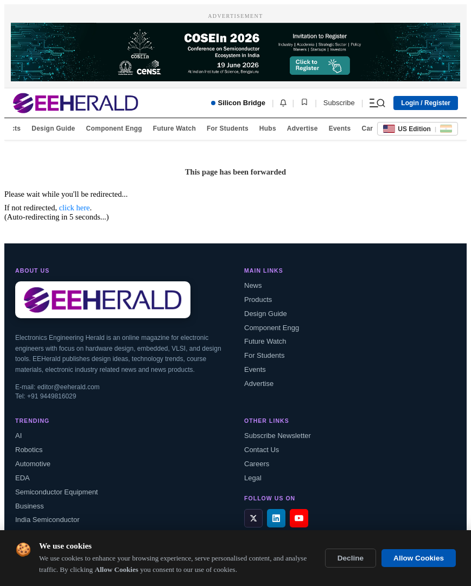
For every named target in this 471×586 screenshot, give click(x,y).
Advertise (302, 128)
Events (340, 128)
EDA (22, 478)
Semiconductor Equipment (56, 492)
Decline (351, 558)
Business (29, 506)
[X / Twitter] (253, 518)
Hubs (267, 128)
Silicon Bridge (238, 103)
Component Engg (114, 128)
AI (18, 436)
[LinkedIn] (276, 518)
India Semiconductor (47, 520)
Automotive (32, 464)
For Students (228, 128)
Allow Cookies (418, 558)
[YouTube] (299, 518)
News (253, 285)
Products (258, 299)
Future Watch (174, 128)
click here (74, 207)
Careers (256, 464)
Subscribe (339, 103)
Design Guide (53, 128)
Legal (253, 478)
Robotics (29, 450)
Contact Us (261, 450)
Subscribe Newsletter (277, 436)
